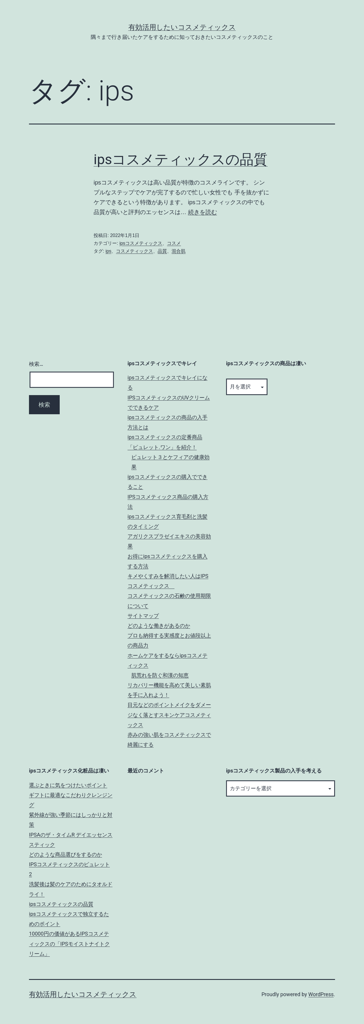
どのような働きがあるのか (159, 626)
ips (108, 251)
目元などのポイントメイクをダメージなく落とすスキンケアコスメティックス (169, 715)
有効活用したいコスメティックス (182, 27)
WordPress (321, 994)
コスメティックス (134, 251)
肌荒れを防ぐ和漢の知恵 (160, 675)
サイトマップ (143, 616)
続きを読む (202, 212)
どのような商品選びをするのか (65, 854)
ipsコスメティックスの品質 (180, 159)
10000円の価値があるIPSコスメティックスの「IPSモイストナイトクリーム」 (69, 943)
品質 (162, 251)
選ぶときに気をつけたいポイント (68, 785)
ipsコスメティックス (140, 243)
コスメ (174, 243)
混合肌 (178, 251)
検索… (36, 364)
